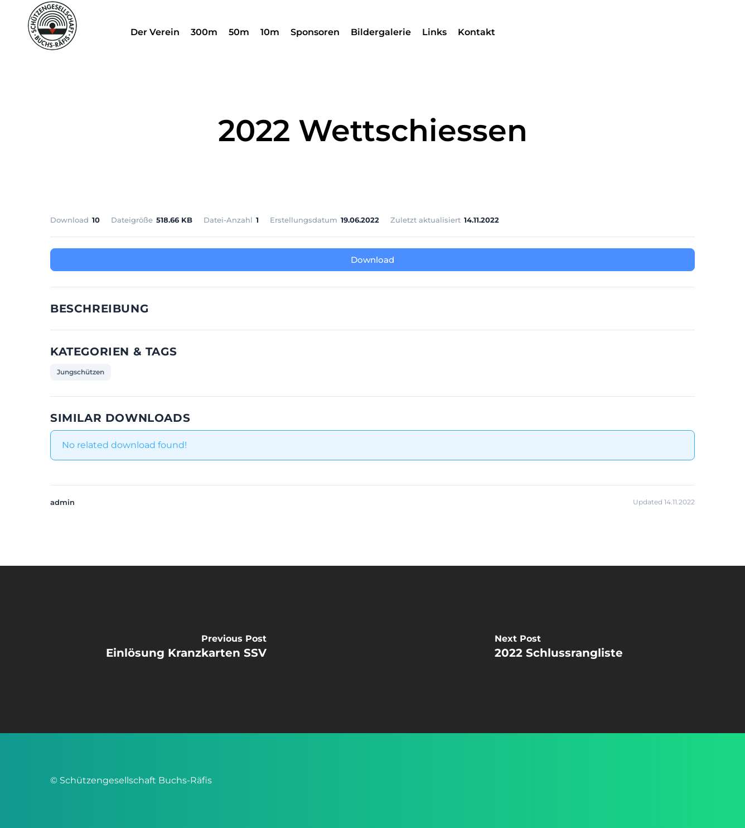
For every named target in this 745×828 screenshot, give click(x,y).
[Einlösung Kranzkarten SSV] (186, 649)
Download (372, 259)
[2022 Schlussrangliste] (559, 649)
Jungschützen (80, 372)
